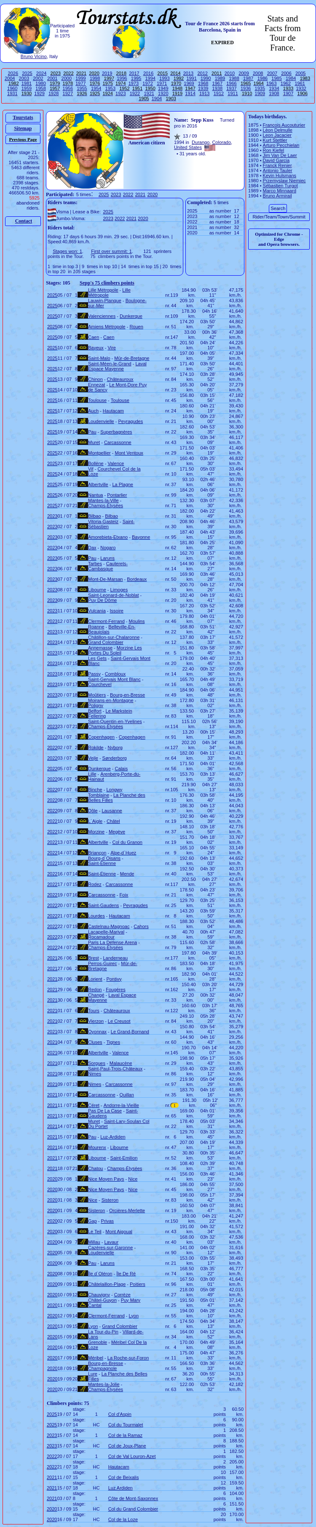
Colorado (221, 142)
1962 (286, 83)
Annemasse (100, 647)
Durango (200, 142)
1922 (135, 93)
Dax (92, 547)
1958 (40, 88)
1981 (26, 83)
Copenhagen (101, 737)
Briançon (97, 852)
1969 (189, 83)
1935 (260, 88)
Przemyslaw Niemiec (284, 180)
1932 (301, 88)
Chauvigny (99, 1294)
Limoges (119, 589)
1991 (191, 78)
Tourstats (23, 117)
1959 (26, 88)
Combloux (115, 673)
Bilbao (94, 516)
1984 (291, 78)
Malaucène (121, 1063)
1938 (217, 88)
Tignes (113, 1042)
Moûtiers (97, 694)
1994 (150, 78)
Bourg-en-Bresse (127, 694)
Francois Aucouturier (284, 125)
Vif (91, 468)
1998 (95, 78)
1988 (234, 78)
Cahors (141, 926)
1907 (288, 93)
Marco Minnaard (279, 190)
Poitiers (137, 1284)
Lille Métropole (103, 290)
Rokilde (96, 747)
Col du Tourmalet (125, 1424)
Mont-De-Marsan (105, 579)
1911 (233, 93)
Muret (94, 442)
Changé (96, 995)
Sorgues (96, 1063)
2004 (10, 78)
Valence (115, 463)
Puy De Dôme (102, 600)
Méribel (95, 1357)
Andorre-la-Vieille (121, 1105)
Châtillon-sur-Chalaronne (113, 637)
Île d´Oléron (100, 1273)
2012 (202, 73)
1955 (82, 88)
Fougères (115, 989)
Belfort (95, 710)
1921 (149, 93)
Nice (132, 1178)
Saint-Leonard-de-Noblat (113, 595)
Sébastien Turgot (280, 185)
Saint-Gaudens (103, 905)
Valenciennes (101, 316)
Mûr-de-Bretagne (131, 358)
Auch (93, 410)
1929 (39, 93)
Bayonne (141, 537)
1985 (276, 78)
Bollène (96, 463)
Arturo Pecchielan (281, 145)
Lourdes (96, 915)
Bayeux (96, 347)
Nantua (95, 494)
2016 (148, 73)
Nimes (94, 1073)
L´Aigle (95, 821)
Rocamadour (101, 936)
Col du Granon (127, 842)
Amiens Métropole (107, 326)
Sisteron (110, 1199)
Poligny (95, 705)
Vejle (93, 758)
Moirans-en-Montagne (111, 700)
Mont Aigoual (118, 1231)
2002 (38, 78)
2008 (258, 73)
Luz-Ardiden (112, 1136)
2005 (300, 73)
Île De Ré (126, 1273)
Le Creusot (119, 1021)
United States (188, 147)
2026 (13, 73)
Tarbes (95, 563)
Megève (117, 831)
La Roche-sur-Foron (128, 1357)
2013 (188, 73)
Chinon (95, 379)
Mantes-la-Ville (103, 500)
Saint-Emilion (124, 1157)
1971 (162, 83)
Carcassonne (117, 442)
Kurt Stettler (275, 140)
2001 (52, 78)
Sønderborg (114, 758)
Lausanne (112, 810)
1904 (157, 98)
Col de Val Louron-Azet (132, 1456)
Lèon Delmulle (277, 130)
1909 (260, 93)
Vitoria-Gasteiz (103, 521)
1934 (274, 88)
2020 (152, 194)
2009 (243, 73)
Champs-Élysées (105, 505)
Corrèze (122, 1294)
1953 (110, 88)
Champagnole (102, 1368)
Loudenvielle (101, 421)
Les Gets (97, 658)
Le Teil (95, 1231)
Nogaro (107, 547)
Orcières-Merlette (127, 1210)
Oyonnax (97, 1031)
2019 (107, 73)
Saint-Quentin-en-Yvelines (115, 721)
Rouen (136, 326)
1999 (80, 78)
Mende (127, 873)
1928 (53, 93)
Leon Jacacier (277, 135)
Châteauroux (120, 379)
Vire (111, 347)
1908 (274, 93)
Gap (92, 1221)
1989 (220, 78)
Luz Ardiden (120, 1487)
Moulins (137, 621)
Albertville (98, 484)
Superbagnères (116, 431)
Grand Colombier (105, 642)
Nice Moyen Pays (106, 1178)
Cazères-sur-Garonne (110, 1247)
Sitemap (23, 128)
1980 (40, 83)
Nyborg (114, 747)
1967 (217, 83)
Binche (95, 789)
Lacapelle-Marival (106, 931)
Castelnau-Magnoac (108, 926)
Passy (94, 673)
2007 (272, 73)
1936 (246, 88)
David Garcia (276, 160)
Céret (93, 1105)
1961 (300, 83)
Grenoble (97, 1342)
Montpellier (99, 452)
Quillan (127, 1094)
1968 (203, 83)
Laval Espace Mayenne (117, 366)
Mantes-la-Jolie (104, 1384)
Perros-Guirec (102, 963)
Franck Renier (277, 165)
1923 (120, 93)
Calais (121, 768)
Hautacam (113, 410)
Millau (94, 1242)
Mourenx (97, 1147)
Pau (92, 431)
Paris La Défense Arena (112, 942)
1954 (96, 88)
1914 (190, 93)
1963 (271, 83)
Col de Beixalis (123, 1477)
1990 (206, 78)
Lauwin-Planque (104, 300)
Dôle (93, 810)
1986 (262, 78)
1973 (134, 83)
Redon (95, 989)
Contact (23, 221)
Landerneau (115, 957)
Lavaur (111, 1242)
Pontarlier (117, 494)
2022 (128, 194)
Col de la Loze (123, 1519)
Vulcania (97, 610)
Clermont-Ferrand (106, 621)
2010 (230, 73)
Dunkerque (131, 316)
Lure (92, 1373)
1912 (219, 93)
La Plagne (122, 484)
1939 (203, 88)
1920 (163, 93)
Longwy (114, 789)
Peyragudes (130, 421)
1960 (12, 88)
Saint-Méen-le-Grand (109, 363)
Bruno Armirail (277, 195)
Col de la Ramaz (125, 1435)
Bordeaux (137, 579)
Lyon (134, 1315)
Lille (92, 774)
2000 (67, 78)
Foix (124, 894)
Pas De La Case (105, 1110)
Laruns (107, 558)
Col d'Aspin (119, 1414)
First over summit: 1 (111, 251)
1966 (231, 83)
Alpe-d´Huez (123, 852)
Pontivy (113, 979)
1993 (164, 78)
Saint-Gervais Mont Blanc (114, 679)
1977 (80, 83)
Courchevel (100, 684)
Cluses (95, 1042)
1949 (163, 88)
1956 (68, 88)
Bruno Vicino (34, 56)
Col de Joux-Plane (127, 1445)
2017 (134, 73)
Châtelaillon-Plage (107, 1284)
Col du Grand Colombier (133, 1508)
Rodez (95, 884)
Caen (93, 337)
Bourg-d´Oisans (104, 858)
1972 (147, 83)
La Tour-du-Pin (103, 1331)
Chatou (95, 1168)
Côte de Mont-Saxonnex (133, 1498)
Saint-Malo (99, 358)
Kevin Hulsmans (279, 175)
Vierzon (96, 1021)
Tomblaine (98, 795)
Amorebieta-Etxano (108, 537)
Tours (93, 1010)
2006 (286, 73)
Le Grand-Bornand (130, 1031)
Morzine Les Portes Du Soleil (115, 650)
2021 (140, 194)
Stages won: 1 (67, 251)
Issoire (116, 610)
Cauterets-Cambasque (108, 566)
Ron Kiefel (273, 150)
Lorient (95, 979)
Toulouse (97, 400)
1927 (68, 93)
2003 (24, 78)
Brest (93, 957)
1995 (136, 78)
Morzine (96, 831)
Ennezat (96, 384)
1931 (12, 93)
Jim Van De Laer (280, 155)
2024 (41, 73)
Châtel (113, 821)
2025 (27, 73)
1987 (248, 78)
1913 (204, 93)
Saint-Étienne (102, 863)
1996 (122, 78)
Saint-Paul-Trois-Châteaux (115, 1068)
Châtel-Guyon (102, 1300)
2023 (116, 194)
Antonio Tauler (277, 170)
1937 (231, 88)
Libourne (97, 589)
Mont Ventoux (129, 452)
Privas (107, 1221)
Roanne (96, 626)
